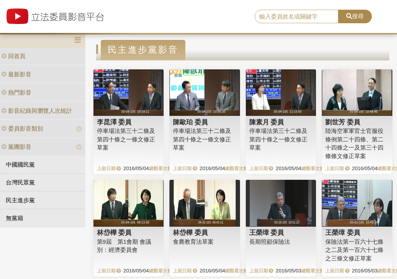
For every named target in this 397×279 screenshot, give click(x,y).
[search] (296, 17)
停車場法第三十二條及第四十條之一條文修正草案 (126, 139)
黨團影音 (16, 146)
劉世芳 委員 (342, 122)
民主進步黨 (20, 200)
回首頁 (13, 56)
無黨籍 (14, 218)
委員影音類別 (22, 128)
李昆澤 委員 (114, 122)
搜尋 (355, 16)
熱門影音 (16, 92)
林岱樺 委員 (114, 232)
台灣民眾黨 (20, 182)
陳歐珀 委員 (190, 122)
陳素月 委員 (266, 122)
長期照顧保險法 (269, 241)
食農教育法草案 (193, 241)
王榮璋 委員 (266, 232)
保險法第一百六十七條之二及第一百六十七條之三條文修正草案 (354, 250)
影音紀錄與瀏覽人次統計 (36, 110)
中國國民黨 (20, 164)
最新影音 (16, 74)
